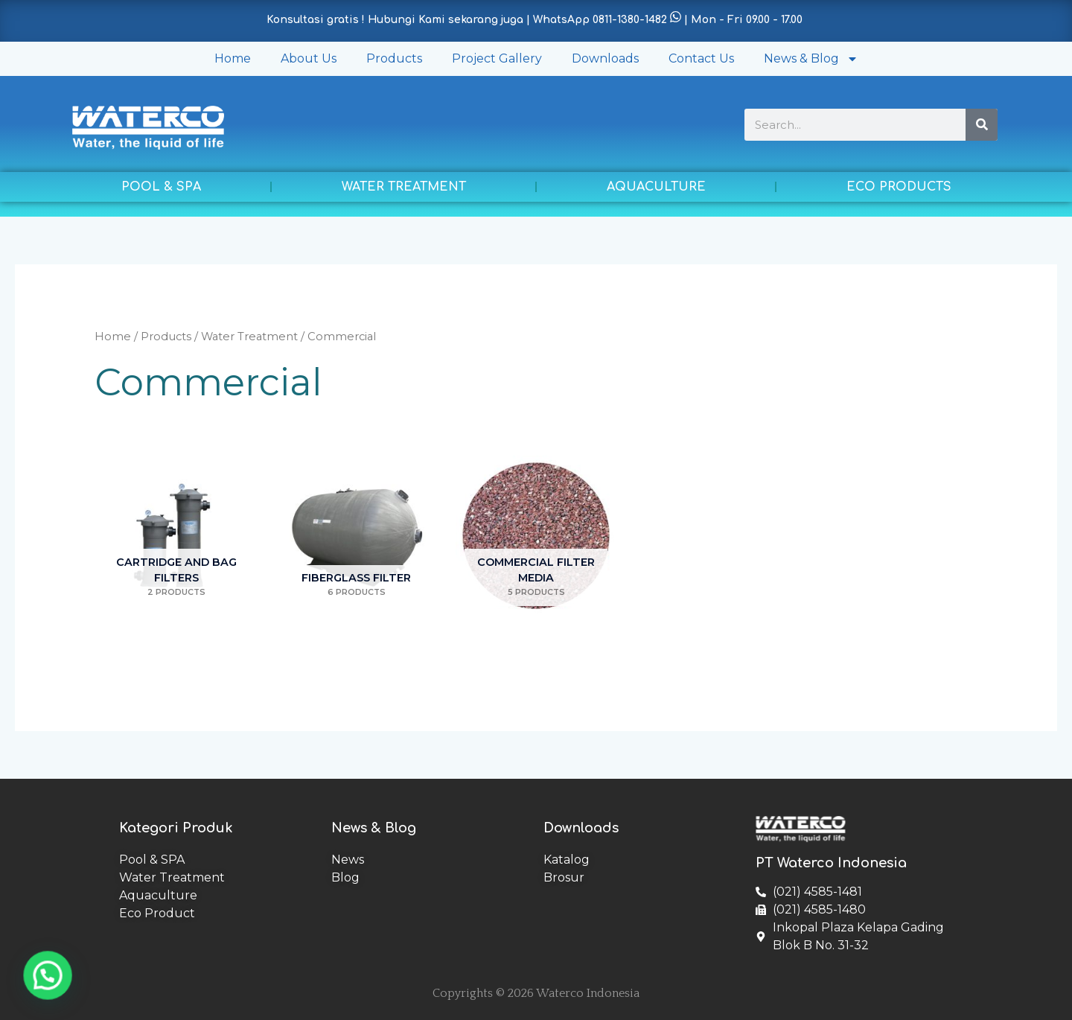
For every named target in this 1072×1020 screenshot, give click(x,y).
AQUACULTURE (656, 187)
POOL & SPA (161, 187)
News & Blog (811, 58)
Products (394, 58)
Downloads (605, 58)
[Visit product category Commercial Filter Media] (535, 535)
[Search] (982, 125)
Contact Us (701, 58)
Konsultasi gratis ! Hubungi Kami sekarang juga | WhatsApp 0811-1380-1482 (467, 19)
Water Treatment (249, 336)
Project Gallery (497, 58)
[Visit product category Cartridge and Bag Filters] (177, 535)
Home (232, 58)
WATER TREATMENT (404, 187)
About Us (308, 58)
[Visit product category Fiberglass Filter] (356, 535)
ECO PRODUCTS (898, 187)
